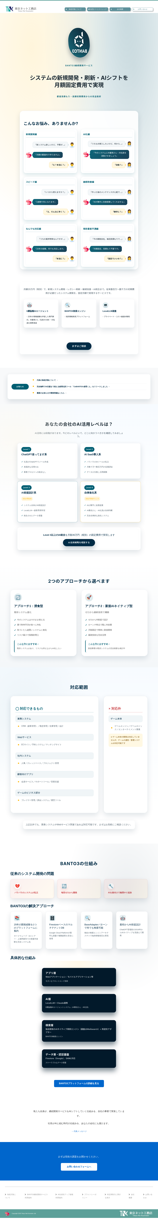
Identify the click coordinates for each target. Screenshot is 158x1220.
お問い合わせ (142, 9)
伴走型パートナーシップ (98, 9)
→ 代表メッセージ (79, 1133)
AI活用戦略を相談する (79, 543)
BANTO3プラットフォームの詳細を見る (79, 1085)
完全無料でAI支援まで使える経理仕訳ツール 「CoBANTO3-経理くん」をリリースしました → (73, 387)
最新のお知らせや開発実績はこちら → (52, 393)
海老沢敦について (75, 9)
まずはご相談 (79, 346)
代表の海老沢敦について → (47, 380)
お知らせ (20, 387)
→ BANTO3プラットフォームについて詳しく (79, 334)
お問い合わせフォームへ (79, 1169)
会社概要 (120, 9)
